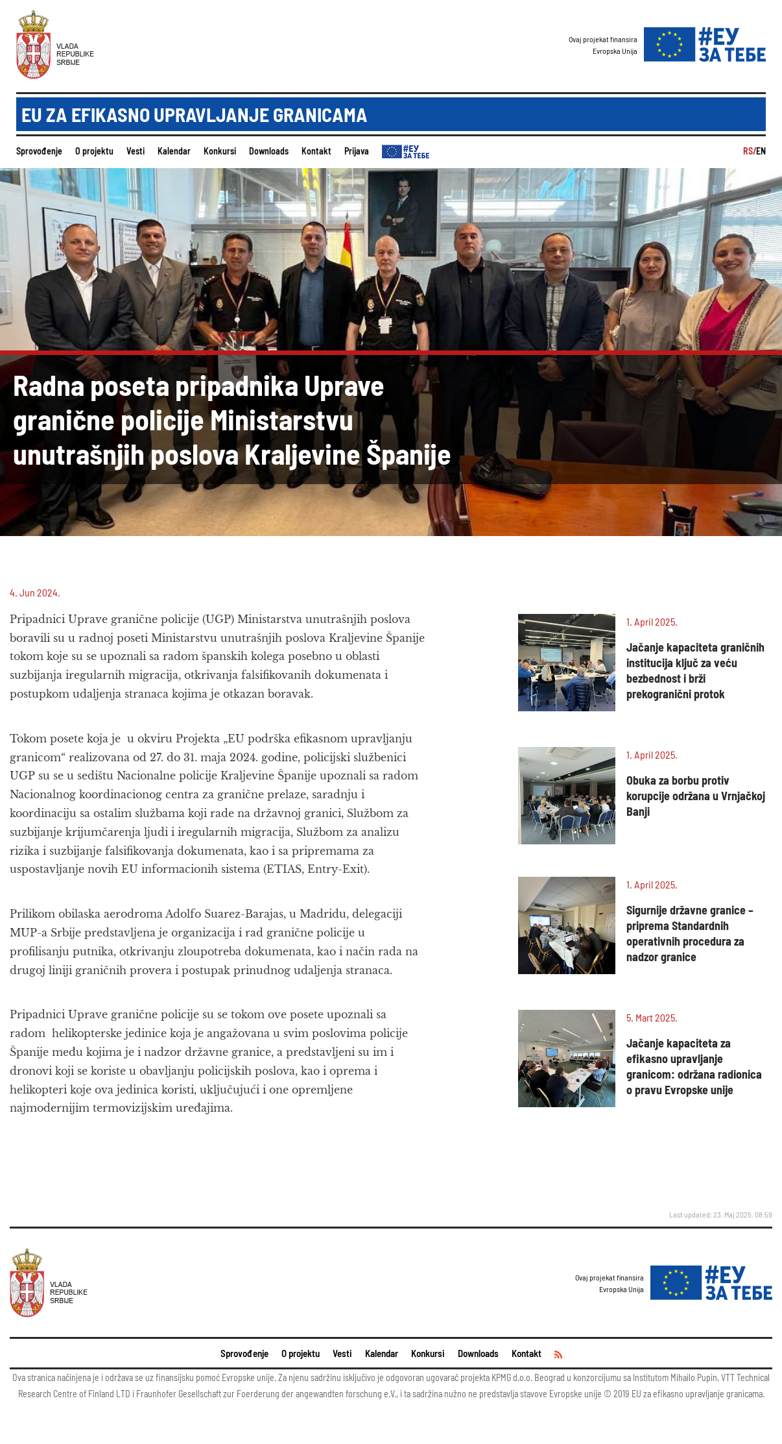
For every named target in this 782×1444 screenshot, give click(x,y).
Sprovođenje (39, 150)
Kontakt (316, 150)
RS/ (749, 150)
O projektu (94, 150)
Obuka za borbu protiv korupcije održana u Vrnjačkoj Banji (695, 795)
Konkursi (220, 150)
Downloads (269, 150)
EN (761, 150)
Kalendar (174, 150)
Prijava (356, 150)
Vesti (135, 150)
